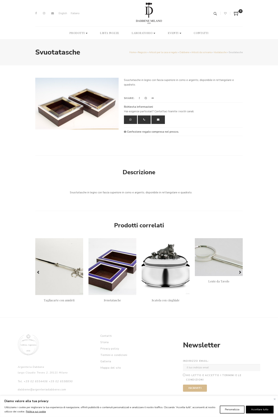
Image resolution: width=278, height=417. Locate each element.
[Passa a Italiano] (75, 13)
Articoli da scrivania (201, 52)
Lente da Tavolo (218, 281)
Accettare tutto (259, 409)
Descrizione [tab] (139, 172)
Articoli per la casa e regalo (163, 52)
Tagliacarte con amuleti (59, 300)
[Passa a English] (63, 13)
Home (132, 52)
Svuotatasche (112, 300)
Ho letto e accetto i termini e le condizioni (213, 377)
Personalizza (232, 409)
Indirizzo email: (196, 361)
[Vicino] (275, 399)
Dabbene (184, 52)
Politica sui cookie (36, 411)
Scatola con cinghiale (165, 300)
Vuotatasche (220, 52)
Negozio (142, 52)
